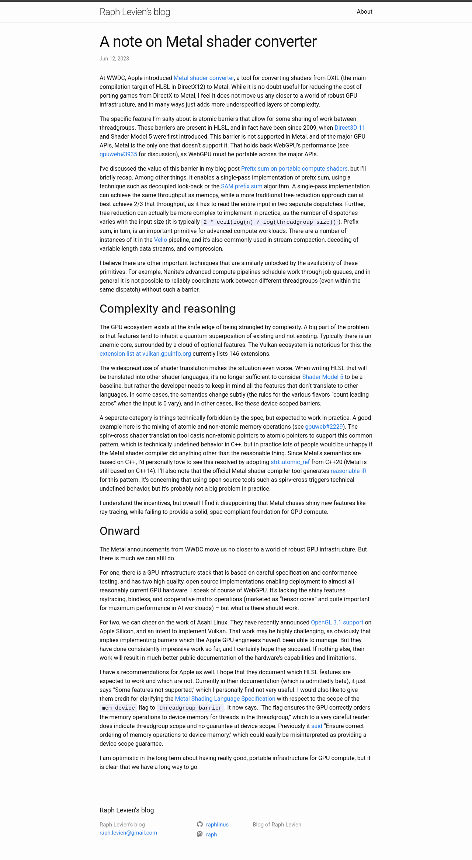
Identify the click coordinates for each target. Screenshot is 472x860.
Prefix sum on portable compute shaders (294, 168)
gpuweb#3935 (118, 154)
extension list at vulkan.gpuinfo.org (145, 353)
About (364, 11)
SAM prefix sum (242, 186)
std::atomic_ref (290, 461)
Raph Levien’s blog (135, 11)
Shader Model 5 (322, 376)
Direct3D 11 (349, 127)
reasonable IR (349, 470)
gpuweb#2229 (324, 426)
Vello (160, 239)
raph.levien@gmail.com (128, 832)
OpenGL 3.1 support (337, 622)
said (316, 724)
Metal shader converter (204, 77)
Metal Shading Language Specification (225, 698)
